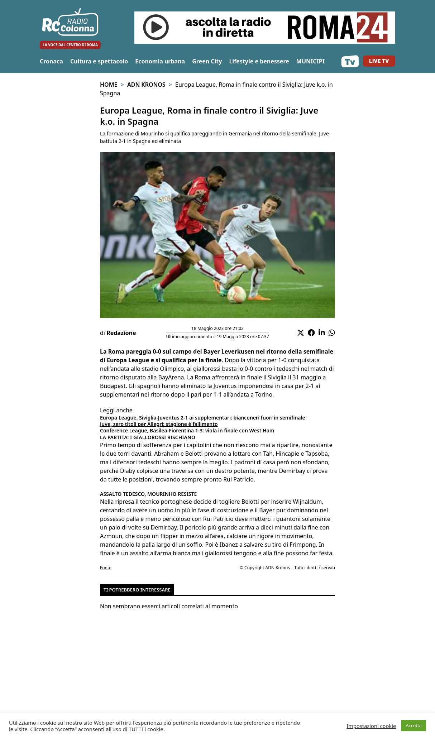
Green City (207, 61)
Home (108, 84)
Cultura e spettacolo (99, 61)
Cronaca (51, 61)
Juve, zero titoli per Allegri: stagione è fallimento (159, 424)
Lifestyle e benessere (259, 61)
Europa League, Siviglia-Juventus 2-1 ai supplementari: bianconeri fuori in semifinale (202, 417)
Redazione (121, 333)
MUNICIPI (310, 61)
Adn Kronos (146, 84)
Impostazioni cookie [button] (371, 726)
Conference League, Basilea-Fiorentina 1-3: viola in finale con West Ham (187, 430)
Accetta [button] (414, 725)
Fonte (105, 568)
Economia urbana (160, 61)
